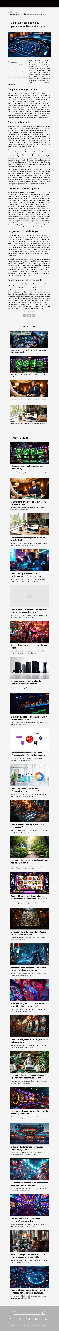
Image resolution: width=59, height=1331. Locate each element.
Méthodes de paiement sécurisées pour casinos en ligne (27, 375)
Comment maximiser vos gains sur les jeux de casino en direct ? (28, 400)
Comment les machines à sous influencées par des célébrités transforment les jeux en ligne (28, 899)
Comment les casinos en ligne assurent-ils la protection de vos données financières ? (29, 1292)
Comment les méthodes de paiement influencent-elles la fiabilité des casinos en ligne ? (28, 755)
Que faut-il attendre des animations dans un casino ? (28, 647)
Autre (16, 12)
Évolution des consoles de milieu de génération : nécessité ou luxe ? (25, 682)
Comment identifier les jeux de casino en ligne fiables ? (28, 423)
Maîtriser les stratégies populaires (17, 71)
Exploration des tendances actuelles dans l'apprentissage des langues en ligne (27, 1077)
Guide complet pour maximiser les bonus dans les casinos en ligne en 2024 (27, 1256)
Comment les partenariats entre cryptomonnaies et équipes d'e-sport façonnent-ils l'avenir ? (26, 576)
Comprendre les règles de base (17, 65)
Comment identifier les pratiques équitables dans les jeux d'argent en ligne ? (28, 611)
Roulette (29, 1319)
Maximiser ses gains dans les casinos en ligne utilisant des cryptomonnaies (27, 1005)
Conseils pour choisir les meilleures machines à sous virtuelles (25, 1220)
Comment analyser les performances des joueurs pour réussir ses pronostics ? (28, 351)
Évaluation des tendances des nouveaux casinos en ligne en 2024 (27, 1148)
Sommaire (13, 62)
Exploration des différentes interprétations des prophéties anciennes (28, 933)
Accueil (10, 12)
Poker (12, 1319)
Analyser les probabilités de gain (17, 74)
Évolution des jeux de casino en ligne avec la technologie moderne (29, 1112)
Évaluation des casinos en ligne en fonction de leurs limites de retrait (28, 718)
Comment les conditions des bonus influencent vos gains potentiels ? (25, 790)
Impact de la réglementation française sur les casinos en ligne (29, 1041)
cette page (40, 271)
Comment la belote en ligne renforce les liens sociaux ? (27, 826)
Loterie (38, 1319)
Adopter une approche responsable (18, 77)
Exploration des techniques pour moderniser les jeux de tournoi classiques (29, 1184)
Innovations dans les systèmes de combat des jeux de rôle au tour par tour (28, 969)
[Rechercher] (27, 1313)
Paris (21, 1319)
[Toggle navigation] (4, 3)
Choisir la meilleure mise (15, 68)
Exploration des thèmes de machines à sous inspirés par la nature (29, 862)
